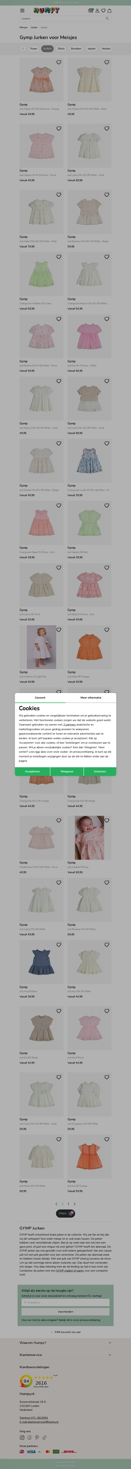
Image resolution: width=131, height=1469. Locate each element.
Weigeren (67, 771)
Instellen (100, 771)
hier (38, 752)
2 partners (69, 724)
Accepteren (32, 771)
